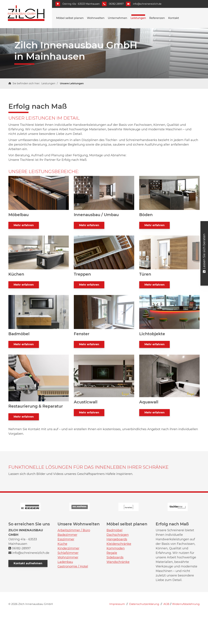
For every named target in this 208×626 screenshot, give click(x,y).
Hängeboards (117, 593)
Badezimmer (67, 589)
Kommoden (116, 602)
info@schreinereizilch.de (147, 3)
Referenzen (157, 18)
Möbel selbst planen (70, 18)
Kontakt (173, 18)
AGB (166, 613)
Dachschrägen (118, 589)
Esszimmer (66, 593)
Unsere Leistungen (72, 83)
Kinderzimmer (68, 602)
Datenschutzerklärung (144, 613)
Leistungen (138, 18)
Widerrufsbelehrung (186, 613)
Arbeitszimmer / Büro (74, 584)
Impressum (117, 613)
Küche (62, 598)
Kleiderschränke (119, 598)
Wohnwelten (96, 18)
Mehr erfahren (24, 225)
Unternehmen (117, 18)
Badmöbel (114, 584)
